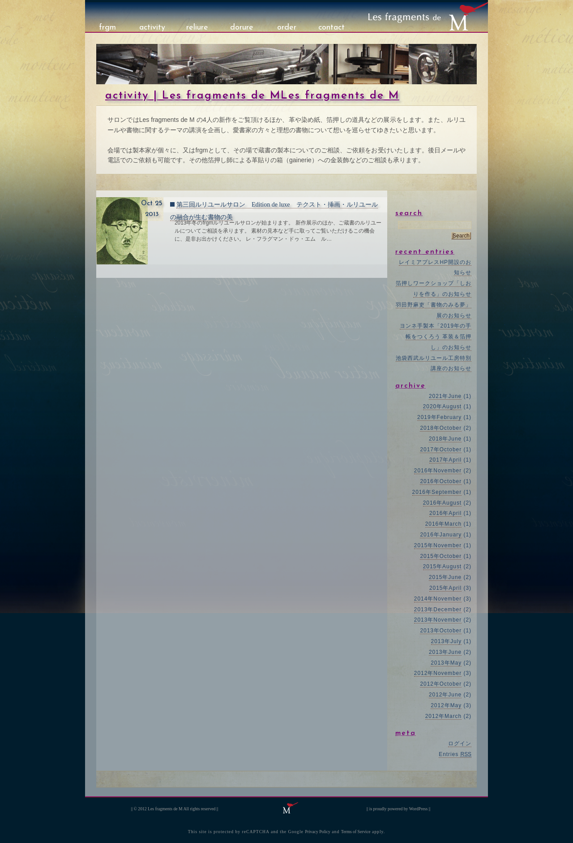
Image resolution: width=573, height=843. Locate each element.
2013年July (446, 641)
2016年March (443, 524)
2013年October (441, 630)
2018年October (441, 428)
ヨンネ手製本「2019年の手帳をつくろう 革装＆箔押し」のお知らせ (435, 336)
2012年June (445, 695)
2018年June (445, 439)
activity (152, 27)
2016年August (442, 503)
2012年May (446, 705)
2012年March (443, 716)
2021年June (445, 396)
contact (331, 27)
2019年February (439, 417)
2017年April (445, 460)
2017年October (441, 449)
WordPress (418, 808)
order (286, 27)
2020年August (442, 406)
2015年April (445, 588)
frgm (107, 27)
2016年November (438, 470)
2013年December (438, 609)
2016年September (437, 492)
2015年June (445, 577)
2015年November (438, 545)
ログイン (459, 743)
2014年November (438, 599)
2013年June (445, 652)
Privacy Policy (317, 831)
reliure (197, 27)
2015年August (442, 566)
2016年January (441, 535)
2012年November (438, 673)
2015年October (441, 556)
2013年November (438, 620)
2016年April (445, 513)
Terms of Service (356, 831)
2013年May (446, 663)
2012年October (441, 684)
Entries (455, 754)
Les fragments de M (165, 808)
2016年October (441, 481)
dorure (241, 27)
